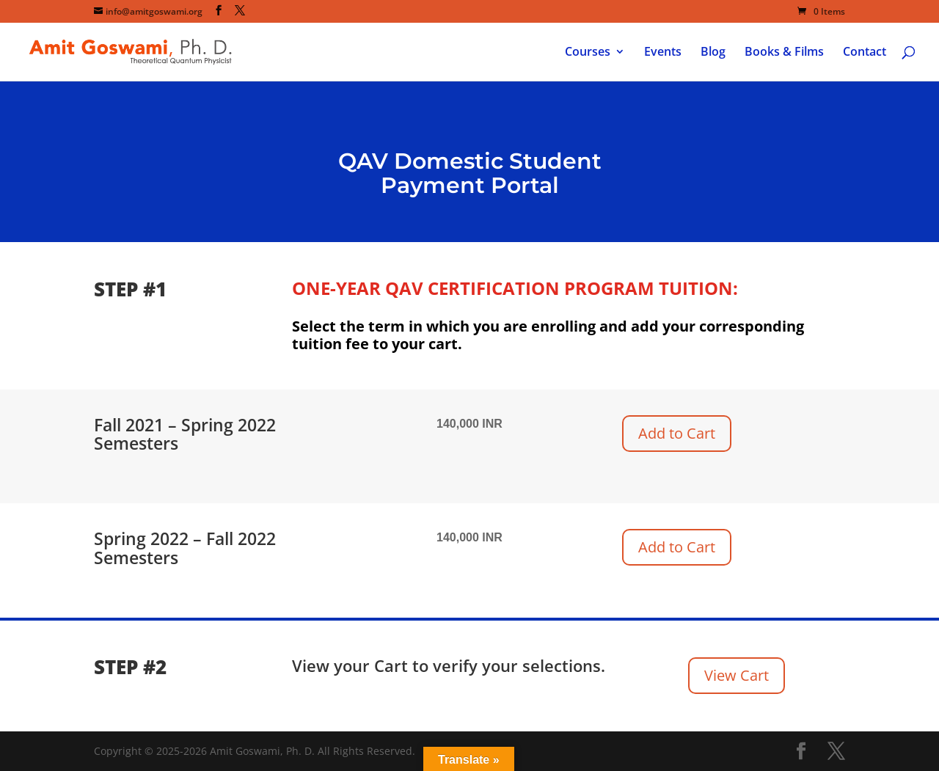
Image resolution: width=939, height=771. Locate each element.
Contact (864, 52)
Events (663, 52)
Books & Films (784, 52)
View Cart (736, 675)
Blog (713, 52)
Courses (587, 52)
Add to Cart (676, 433)
